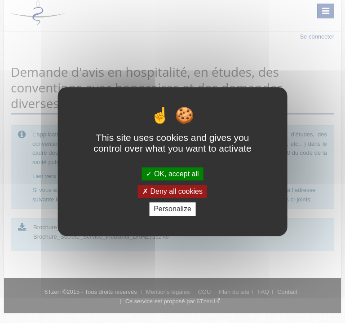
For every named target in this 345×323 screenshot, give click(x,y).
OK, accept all (172, 174)
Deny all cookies (172, 191)
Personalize (172, 209)
